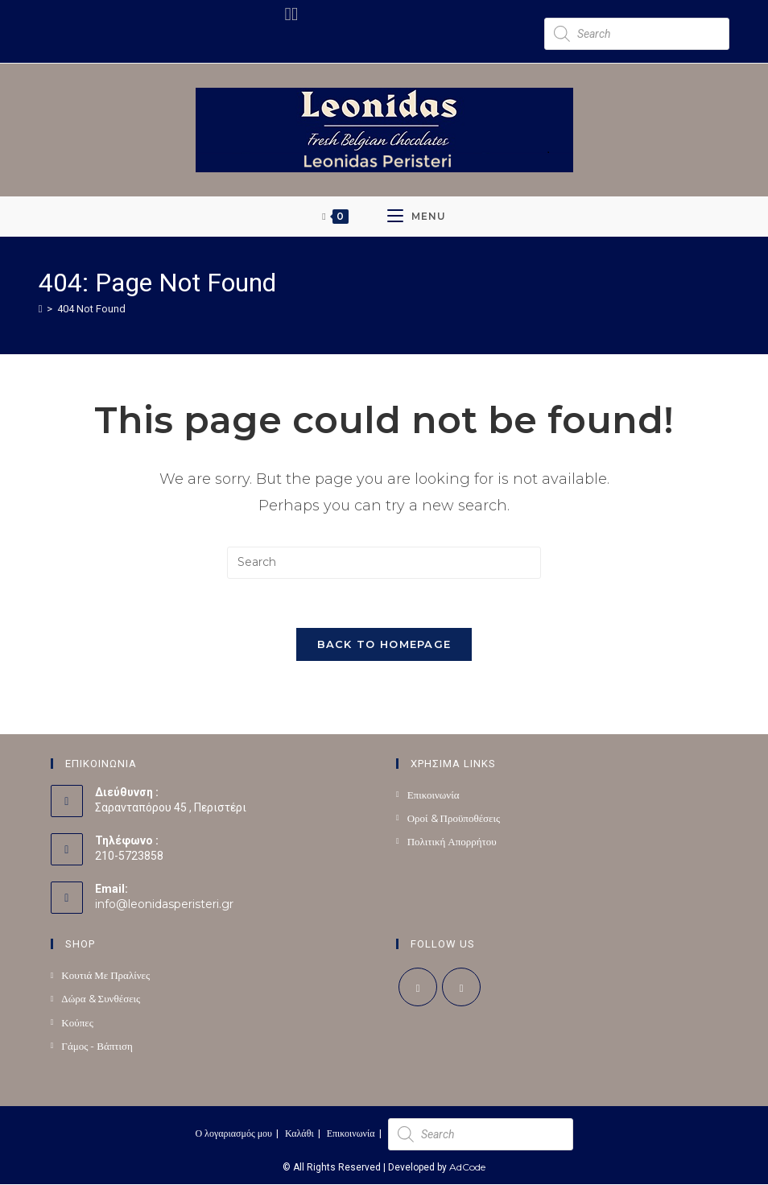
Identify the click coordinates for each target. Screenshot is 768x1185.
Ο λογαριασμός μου (233, 1134)
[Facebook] (417, 987)
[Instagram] (461, 987)
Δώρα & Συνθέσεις (100, 999)
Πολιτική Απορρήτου (452, 841)
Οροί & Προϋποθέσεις (454, 817)
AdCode (467, 1168)
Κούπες (77, 1022)
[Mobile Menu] (417, 216)
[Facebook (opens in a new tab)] (288, 14)
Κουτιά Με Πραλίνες (105, 975)
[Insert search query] (384, 563)
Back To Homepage (384, 644)
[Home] (41, 308)
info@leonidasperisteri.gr (164, 905)
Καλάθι (299, 1134)
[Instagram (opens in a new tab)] (294, 14)
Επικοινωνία (433, 794)
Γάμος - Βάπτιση (97, 1045)
